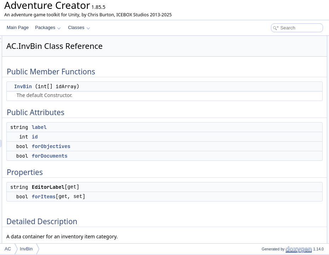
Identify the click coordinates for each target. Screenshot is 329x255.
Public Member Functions (274, 39)
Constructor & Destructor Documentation (288, 125)
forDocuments (138, 156)
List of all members (268, 195)
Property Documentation (273, 179)
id (123, 137)
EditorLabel (266, 102)
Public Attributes (265, 55)
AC (8, 248)
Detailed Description (269, 117)
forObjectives (139, 146)
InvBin (111, 86)
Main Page (18, 27)
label (127, 127)
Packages (48, 27)
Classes (79, 27)
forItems (132, 196)
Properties (260, 94)
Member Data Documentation (278, 140)
